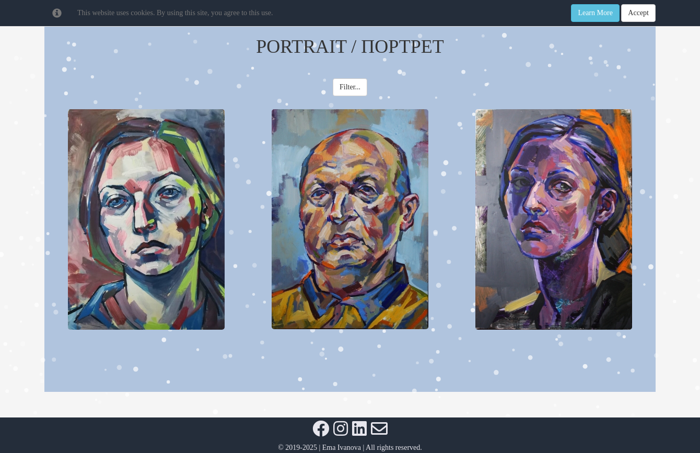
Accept (638, 13)
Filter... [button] (350, 87)
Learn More (595, 13)
